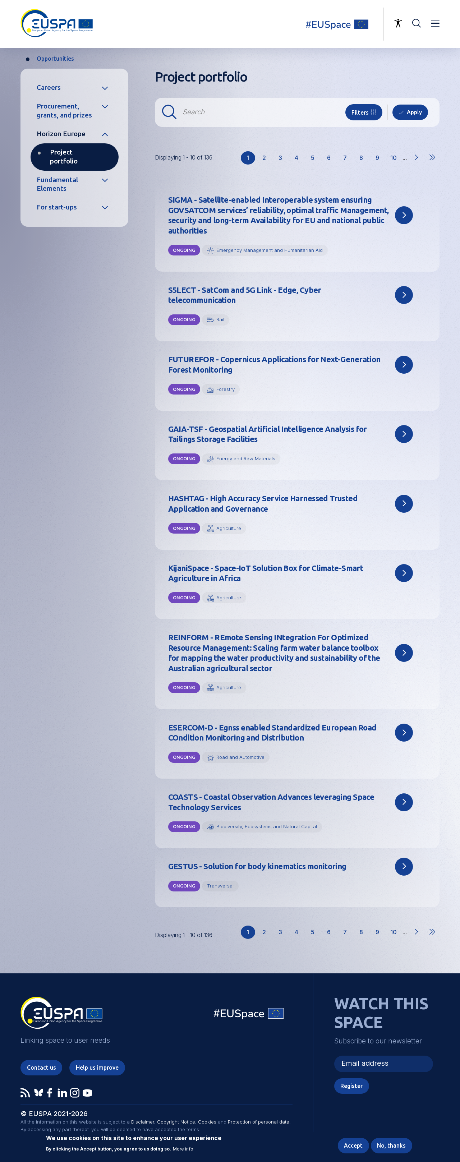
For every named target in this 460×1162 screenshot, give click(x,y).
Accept (353, 1145)
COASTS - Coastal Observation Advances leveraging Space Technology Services (271, 802)
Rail (220, 319)
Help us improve (97, 1067)
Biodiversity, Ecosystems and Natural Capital (266, 826)
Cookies (207, 1122)
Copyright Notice (176, 1122)
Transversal (220, 886)
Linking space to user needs (341, 24)
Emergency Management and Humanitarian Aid (269, 250)
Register (351, 1086)
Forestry (225, 389)
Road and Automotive (240, 757)
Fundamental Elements (57, 184)
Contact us (41, 1067)
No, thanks (391, 1145)
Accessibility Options (398, 23)
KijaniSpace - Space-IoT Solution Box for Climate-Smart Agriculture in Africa (265, 573)
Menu (435, 23)
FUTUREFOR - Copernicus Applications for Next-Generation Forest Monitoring (274, 364)
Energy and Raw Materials (245, 458)
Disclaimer (142, 1122)
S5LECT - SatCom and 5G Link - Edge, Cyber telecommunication (244, 295)
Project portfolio (64, 156)
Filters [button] (360, 112)
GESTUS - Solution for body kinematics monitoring (257, 866)
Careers (49, 87)
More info (183, 1149)
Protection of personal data (258, 1122)
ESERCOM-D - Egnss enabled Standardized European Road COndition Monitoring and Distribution (272, 732)
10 (395, 160)
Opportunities (55, 58)
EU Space (249, 1015)
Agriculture (228, 528)
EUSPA (61, 1015)
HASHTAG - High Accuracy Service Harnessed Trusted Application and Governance (263, 503)
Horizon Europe (61, 134)
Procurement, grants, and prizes (64, 110)
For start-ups (57, 207)
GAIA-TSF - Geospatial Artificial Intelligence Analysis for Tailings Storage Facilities (267, 434)
